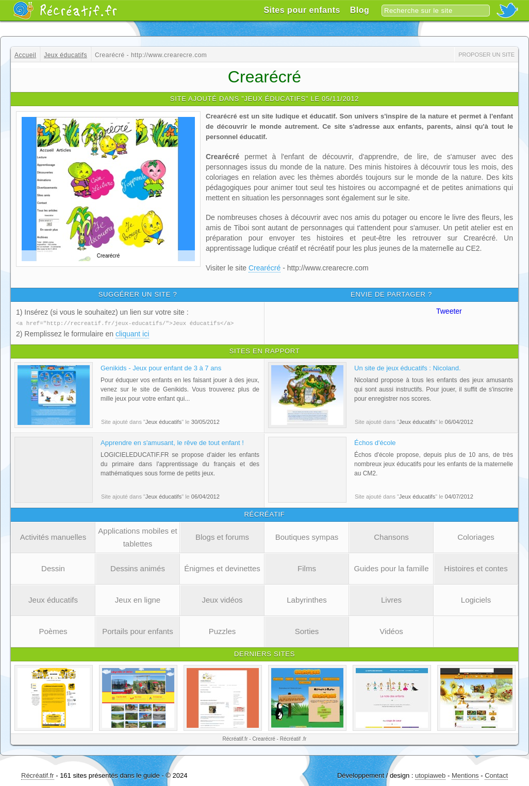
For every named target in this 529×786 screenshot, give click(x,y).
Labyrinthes (307, 599)
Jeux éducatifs (53, 599)
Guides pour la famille (391, 567)
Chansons (391, 536)
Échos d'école (375, 442)
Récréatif (65, 10)
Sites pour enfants (301, 10)
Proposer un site (486, 55)
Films (306, 567)
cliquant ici (132, 333)
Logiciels (476, 599)
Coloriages (475, 536)
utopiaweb (430, 775)
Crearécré (264, 268)
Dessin (53, 567)
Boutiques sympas (307, 536)
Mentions (465, 775)
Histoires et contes (475, 567)
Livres (391, 599)
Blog (360, 10)
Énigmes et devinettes (222, 567)
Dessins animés (137, 567)
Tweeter (449, 311)
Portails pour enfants (137, 630)
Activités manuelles (53, 536)
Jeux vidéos (222, 599)
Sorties (307, 630)
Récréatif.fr (37, 775)
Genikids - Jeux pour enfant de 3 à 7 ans (161, 367)
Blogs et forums (222, 536)
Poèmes (53, 630)
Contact (496, 775)
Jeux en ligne (137, 599)
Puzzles (222, 630)
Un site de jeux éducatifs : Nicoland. (407, 367)
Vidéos (391, 630)
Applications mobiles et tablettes (137, 537)
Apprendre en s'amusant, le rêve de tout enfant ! (172, 442)
